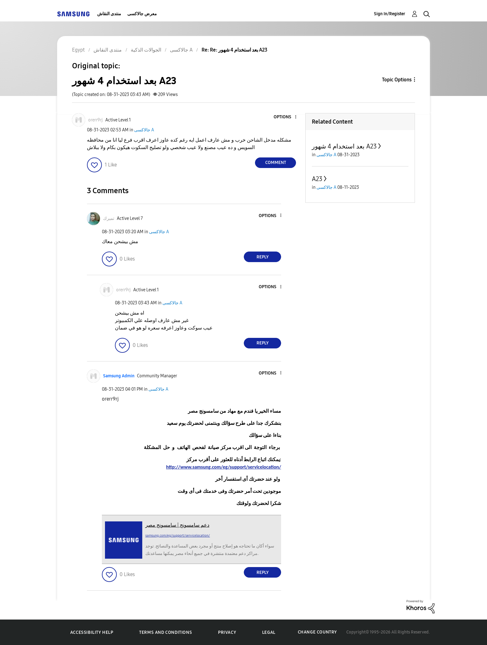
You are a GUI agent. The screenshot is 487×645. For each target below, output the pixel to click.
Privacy (227, 632)
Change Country (317, 632)
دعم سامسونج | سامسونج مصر (177, 525)
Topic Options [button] (397, 80)
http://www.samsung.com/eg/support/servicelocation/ (223, 467)
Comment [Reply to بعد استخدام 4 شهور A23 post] (275, 162)
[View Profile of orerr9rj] (95, 120)
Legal (268, 632)
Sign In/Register (389, 13)
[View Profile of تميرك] (108, 218)
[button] (285, 117)
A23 (317, 179)
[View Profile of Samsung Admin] (118, 376)
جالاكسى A (144, 130)
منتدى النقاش (109, 13)
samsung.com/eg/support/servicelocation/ (177, 536)
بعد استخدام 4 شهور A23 (344, 146)
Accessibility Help (91, 632)
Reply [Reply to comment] (263, 257)
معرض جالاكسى (142, 13)
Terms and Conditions (165, 632)
